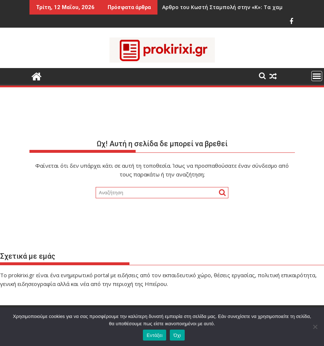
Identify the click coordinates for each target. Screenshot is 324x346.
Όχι (177, 335)
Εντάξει (155, 335)
